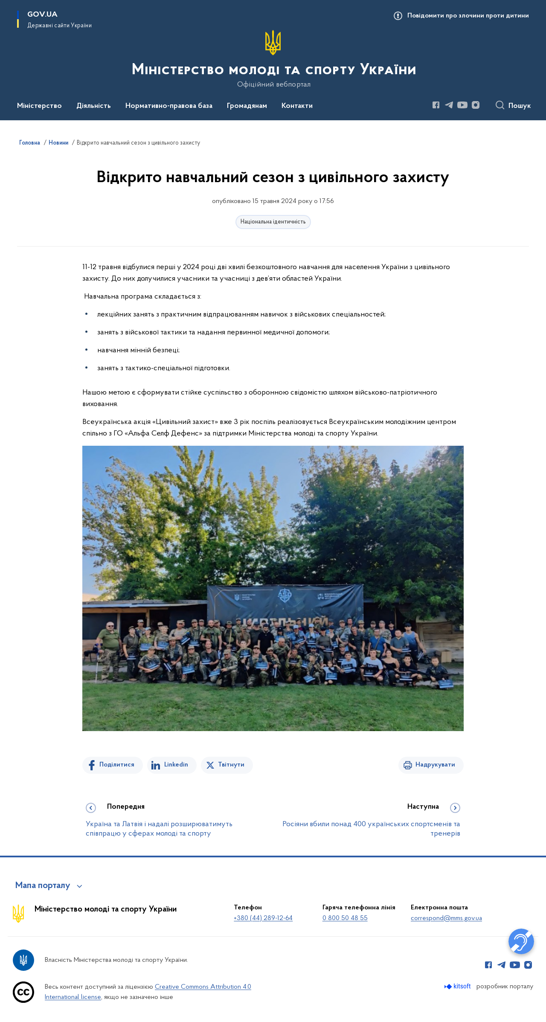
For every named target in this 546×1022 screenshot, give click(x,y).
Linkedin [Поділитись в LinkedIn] (176, 764)
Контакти (297, 106)
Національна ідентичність (273, 222)
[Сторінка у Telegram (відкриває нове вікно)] (449, 105)
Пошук (519, 106)
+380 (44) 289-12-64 (263, 918)
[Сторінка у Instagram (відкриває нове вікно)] (475, 105)
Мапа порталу (42, 886)
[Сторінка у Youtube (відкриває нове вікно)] (462, 105)
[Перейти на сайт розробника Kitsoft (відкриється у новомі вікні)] (458, 986)
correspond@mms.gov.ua (446, 918)
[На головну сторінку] (273, 59)
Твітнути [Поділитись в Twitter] (231, 764)
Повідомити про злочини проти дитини (468, 15)
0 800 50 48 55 (345, 918)
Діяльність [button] (93, 106)
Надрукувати (435, 764)
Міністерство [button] (39, 106)
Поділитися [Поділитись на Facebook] (116, 764)
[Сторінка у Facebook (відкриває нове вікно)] (436, 105)
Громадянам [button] (247, 106)
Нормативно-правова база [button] (168, 106)
